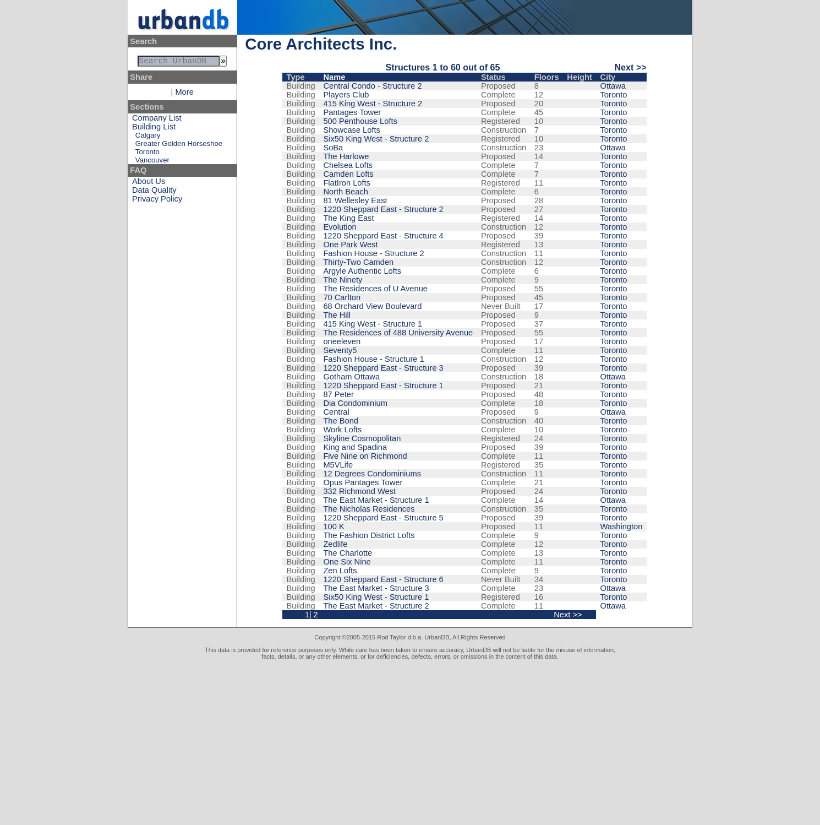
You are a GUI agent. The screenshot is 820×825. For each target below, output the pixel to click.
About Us (148, 183)
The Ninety (342, 279)
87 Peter (338, 394)
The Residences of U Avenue (375, 288)
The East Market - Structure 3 (376, 588)
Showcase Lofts (351, 130)
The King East (348, 218)
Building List (154, 128)
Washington (621, 526)
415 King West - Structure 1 (372, 323)
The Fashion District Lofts (368, 535)
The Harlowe (346, 156)
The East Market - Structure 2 (376, 605)
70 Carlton (341, 297)
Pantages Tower (352, 112)
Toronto (147, 154)
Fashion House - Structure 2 (373, 253)
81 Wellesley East (355, 200)
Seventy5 (340, 350)
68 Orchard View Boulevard (372, 306)
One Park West (350, 244)
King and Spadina (355, 447)
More (184, 94)
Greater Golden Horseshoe (178, 146)
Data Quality (154, 192)
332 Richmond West (359, 491)
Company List (157, 120)
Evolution (339, 226)
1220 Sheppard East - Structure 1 (383, 385)
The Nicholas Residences (368, 508)
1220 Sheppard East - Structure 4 (383, 235)
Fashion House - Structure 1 (373, 359)
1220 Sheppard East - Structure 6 (383, 579)
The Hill (337, 315)
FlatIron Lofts (346, 182)
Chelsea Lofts (348, 165)
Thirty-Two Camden (358, 262)
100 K (333, 526)
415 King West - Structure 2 (372, 103)
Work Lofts (342, 429)
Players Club (346, 94)
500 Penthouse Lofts (360, 121)
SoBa (333, 147)
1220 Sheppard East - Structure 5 (383, 517)
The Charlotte (347, 553)
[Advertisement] (410, 742)
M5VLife (338, 464)
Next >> (630, 67)
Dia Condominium (355, 403)
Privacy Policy (157, 201)
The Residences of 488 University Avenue (398, 332)
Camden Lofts (348, 174)
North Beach (345, 191)
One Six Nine (346, 561)
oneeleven (341, 341)
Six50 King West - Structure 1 (376, 597)
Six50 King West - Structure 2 (376, 138)
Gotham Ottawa (351, 376)
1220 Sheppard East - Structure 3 (383, 367)
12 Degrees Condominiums (372, 473)
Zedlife (335, 544)
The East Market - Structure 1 (376, 500)
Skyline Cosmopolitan (362, 438)
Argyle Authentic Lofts (362, 271)
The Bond (340, 420)
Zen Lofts (340, 570)
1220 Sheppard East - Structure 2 (383, 209)
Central (336, 412)
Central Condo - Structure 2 (372, 86)
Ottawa (613, 86)
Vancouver (152, 162)
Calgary (147, 137)
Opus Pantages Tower (362, 482)
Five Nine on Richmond (365, 456)
